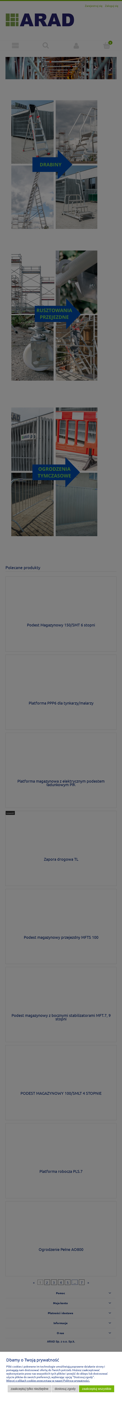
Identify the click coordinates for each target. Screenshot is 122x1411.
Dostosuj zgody (65, 1388)
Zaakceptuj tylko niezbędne (29, 1388)
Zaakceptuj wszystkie (96, 1388)
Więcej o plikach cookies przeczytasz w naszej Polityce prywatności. (48, 1380)
